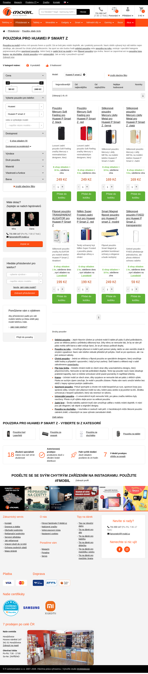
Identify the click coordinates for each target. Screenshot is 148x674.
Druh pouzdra (13, 160)
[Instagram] (127, 549)
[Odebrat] (75, 74)
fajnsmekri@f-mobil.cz (18, 237)
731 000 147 (23, 234)
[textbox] (25, 125)
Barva (9, 179)
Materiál (10, 166)
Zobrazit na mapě (11, 645)
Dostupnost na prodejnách (17, 146)
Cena (8, 75)
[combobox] (25, 106)
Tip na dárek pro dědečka (86, 544)
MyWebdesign (83, 669)
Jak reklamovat (11, 540)
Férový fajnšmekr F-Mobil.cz (54, 523)
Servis (44, 556)
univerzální (48, 54)
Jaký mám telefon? (18, 327)
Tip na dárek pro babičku (86, 537)
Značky (46, 2)
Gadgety (65, 22)
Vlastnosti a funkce (15, 173)
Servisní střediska (13, 537)
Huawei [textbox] (11, 106)
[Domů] (3, 31)
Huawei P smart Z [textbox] (16, 114)
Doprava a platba (12, 526)
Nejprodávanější (63, 84)
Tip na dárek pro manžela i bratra (86, 557)
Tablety (36, 22)
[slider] (8, 83)
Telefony (6, 22)
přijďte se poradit (117, 456)
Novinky (138, 84)
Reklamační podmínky (15, 533)
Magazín (18, 2)
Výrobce (10, 153)
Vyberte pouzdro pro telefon (20, 98)
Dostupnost (11, 133)
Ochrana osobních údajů (16, 547)
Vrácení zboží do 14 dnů (15, 544)
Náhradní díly (92, 22)
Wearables (51, 22)
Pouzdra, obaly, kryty (31, 31)
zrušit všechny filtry (24, 186)
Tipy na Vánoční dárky (86, 524)
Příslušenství (21, 22)
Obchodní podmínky (14, 530)
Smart (78, 22)
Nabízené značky (49, 526)
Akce (129, 22)
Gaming (108, 22)
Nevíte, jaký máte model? (24, 287)
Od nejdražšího (100, 86)
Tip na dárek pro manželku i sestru (86, 550)
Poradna (7, 2)
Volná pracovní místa (51, 530)
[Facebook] (119, 549)
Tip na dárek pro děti (86, 531)
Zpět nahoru (57, 417)
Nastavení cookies (50, 533)
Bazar (120, 22)
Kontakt (56, 2)
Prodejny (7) (31, 2)
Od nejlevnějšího (81, 86)
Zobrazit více (8, 57)
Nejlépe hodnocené (118, 86)
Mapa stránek (11, 551)
